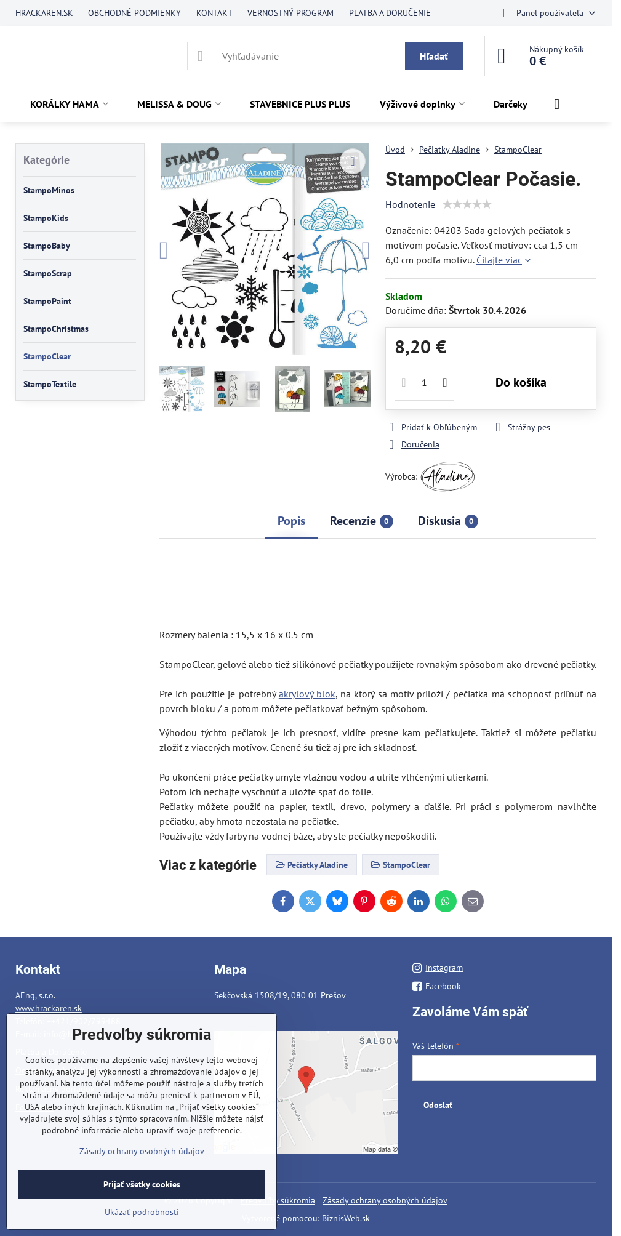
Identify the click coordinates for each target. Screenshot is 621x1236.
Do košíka (521, 382)
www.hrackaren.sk (48, 1008)
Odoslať (437, 1104)
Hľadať (434, 56)
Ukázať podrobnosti (142, 1212)
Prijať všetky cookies (141, 1184)
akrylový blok (307, 694)
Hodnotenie (410, 204)
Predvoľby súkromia (278, 1200)
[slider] (467, 204)
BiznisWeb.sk (346, 1218)
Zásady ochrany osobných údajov (385, 1200)
